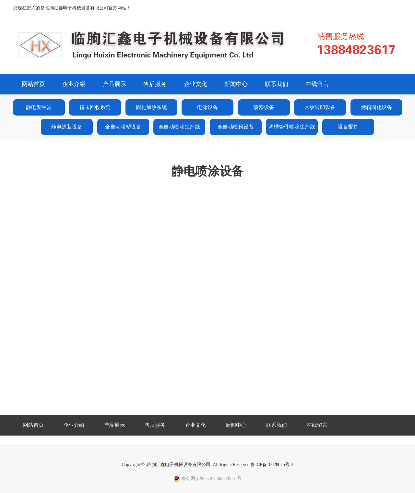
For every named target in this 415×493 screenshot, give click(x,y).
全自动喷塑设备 (123, 126)
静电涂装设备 (66, 126)
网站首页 (33, 84)
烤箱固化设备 (376, 107)
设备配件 (348, 126)
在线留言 (317, 84)
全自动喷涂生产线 (179, 126)
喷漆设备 (264, 107)
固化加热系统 (151, 107)
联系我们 (276, 84)
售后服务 (155, 84)
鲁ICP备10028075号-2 (272, 464)
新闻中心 (236, 84)
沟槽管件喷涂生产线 (291, 126)
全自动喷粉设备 (236, 126)
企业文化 (195, 84)
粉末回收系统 (95, 107)
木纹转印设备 (320, 107)
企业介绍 (74, 84)
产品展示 (114, 84)
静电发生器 (39, 107)
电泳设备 (207, 107)
